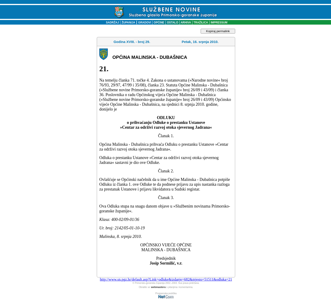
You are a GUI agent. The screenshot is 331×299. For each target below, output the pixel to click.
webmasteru (158, 287)
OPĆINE (159, 22)
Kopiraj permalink (218, 31)
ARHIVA (185, 22)
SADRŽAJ (111, 22)
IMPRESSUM (219, 22)
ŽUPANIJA (128, 22)
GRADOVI (144, 22)
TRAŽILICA (200, 22)
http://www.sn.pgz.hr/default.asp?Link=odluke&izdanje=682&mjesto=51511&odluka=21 (166, 279)
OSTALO (172, 22)
